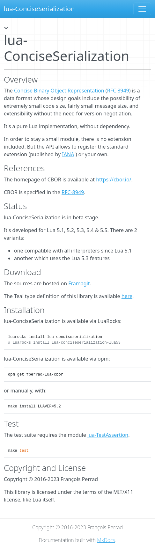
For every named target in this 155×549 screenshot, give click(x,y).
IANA (68, 154)
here (127, 296)
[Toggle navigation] (142, 9)
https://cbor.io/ (113, 179)
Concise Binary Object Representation (59, 90)
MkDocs (106, 540)
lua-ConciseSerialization (39, 8)
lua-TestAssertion (107, 434)
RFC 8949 (118, 90)
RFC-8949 (73, 192)
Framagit (79, 283)
